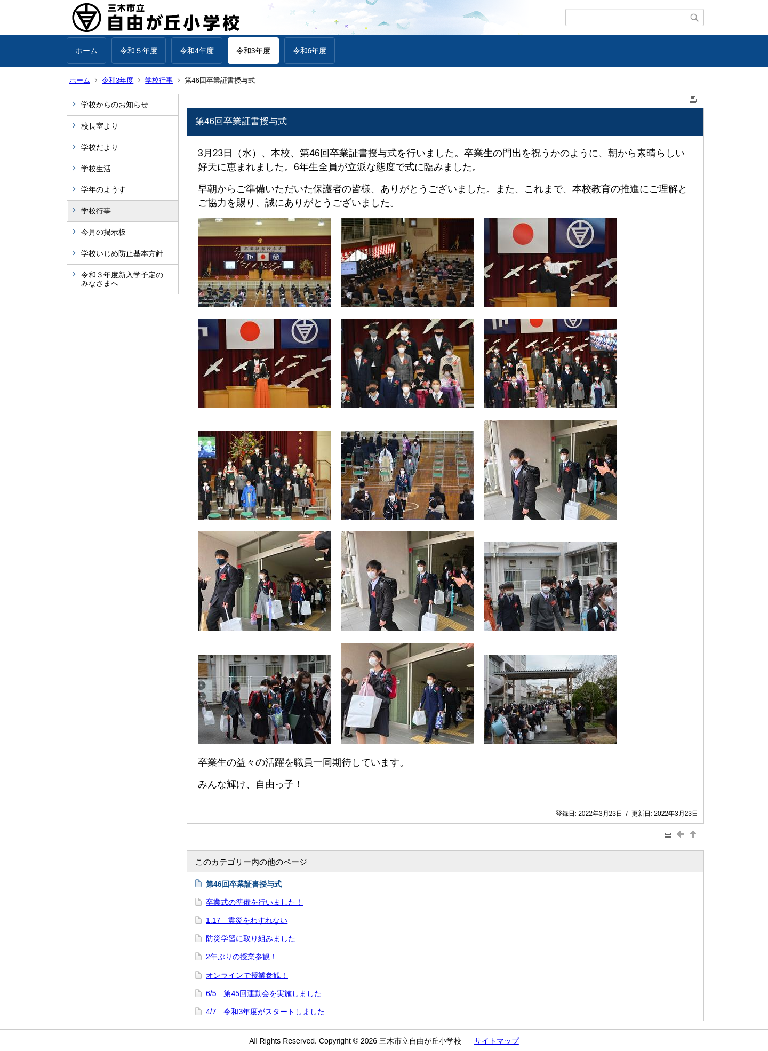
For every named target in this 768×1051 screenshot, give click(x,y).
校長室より (99, 126)
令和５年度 (138, 50)
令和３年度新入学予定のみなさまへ (122, 279)
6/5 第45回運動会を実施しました (264, 993)
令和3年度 (253, 50)
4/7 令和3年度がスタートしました (265, 1011)
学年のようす (103, 189)
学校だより (99, 147)
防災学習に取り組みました (250, 938)
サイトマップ (496, 1041)
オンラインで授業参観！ (247, 975)
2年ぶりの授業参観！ (241, 956)
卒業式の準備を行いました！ (254, 902)
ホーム (86, 50)
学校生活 (96, 168)
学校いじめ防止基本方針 (122, 253)
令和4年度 (197, 50)
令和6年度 (310, 50)
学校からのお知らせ (114, 104)
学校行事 (159, 80)
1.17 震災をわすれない (246, 920)
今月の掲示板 (103, 232)
